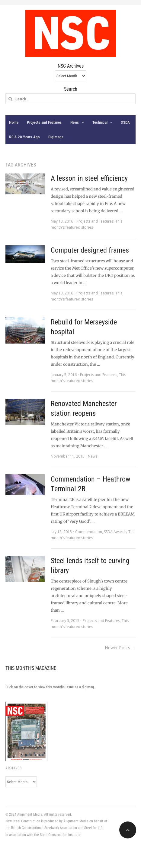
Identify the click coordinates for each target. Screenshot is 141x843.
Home (13, 122)
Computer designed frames (90, 250)
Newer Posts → (120, 647)
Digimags (56, 137)
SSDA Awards (115, 531)
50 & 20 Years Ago (24, 137)
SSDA (125, 122)
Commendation (88, 531)
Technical (99, 122)
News (74, 122)
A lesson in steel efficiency (89, 178)
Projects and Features (44, 122)
